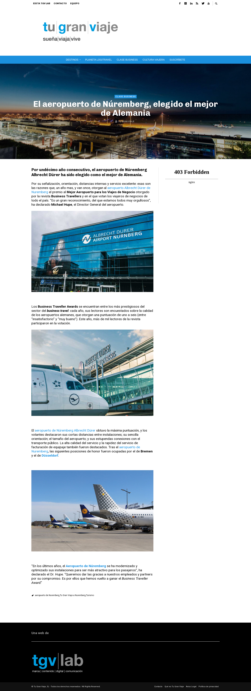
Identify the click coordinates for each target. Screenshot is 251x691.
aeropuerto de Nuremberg (47, 595)
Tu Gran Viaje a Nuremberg (73, 595)
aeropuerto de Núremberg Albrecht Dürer (65, 430)
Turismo (90, 595)
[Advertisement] (182, 31)
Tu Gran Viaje (126, 121)
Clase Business (125, 96)
